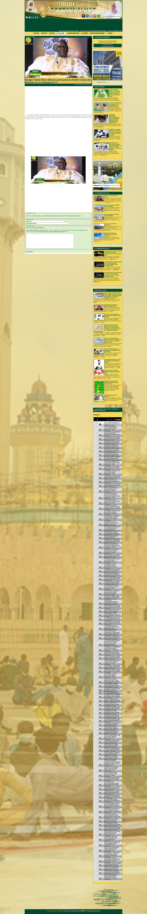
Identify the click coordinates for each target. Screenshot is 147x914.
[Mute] (116, 419)
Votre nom (28, 221)
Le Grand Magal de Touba (106, 892)
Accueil (36, 33)
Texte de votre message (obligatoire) (35, 227)
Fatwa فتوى (105, 892)
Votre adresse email (31, 223)
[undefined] (100, 424)
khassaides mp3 (73, 33)
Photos (52, 33)
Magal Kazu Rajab (102, 901)
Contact (44, 33)
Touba (110, 33)
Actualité (61, 33)
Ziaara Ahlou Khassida (103, 896)
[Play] (97, 419)
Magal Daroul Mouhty (100, 903)
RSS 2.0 (85, 911)
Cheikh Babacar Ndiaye (107, 897)
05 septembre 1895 (100, 895)
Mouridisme (114, 900)
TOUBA (118, 897)
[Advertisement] (73, 24)
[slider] (111, 419)
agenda (90, 911)
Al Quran (84, 33)
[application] (108, 419)
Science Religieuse (98, 33)
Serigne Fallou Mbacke (107, 899)
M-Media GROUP (101, 82)
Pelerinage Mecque (109, 903)
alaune (118, 901)
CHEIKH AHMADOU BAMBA (107, 905)
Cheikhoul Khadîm (113, 901)
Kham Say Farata (99, 893)
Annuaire (78, 911)
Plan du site (67, 911)
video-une (116, 901)
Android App (96, 911)
